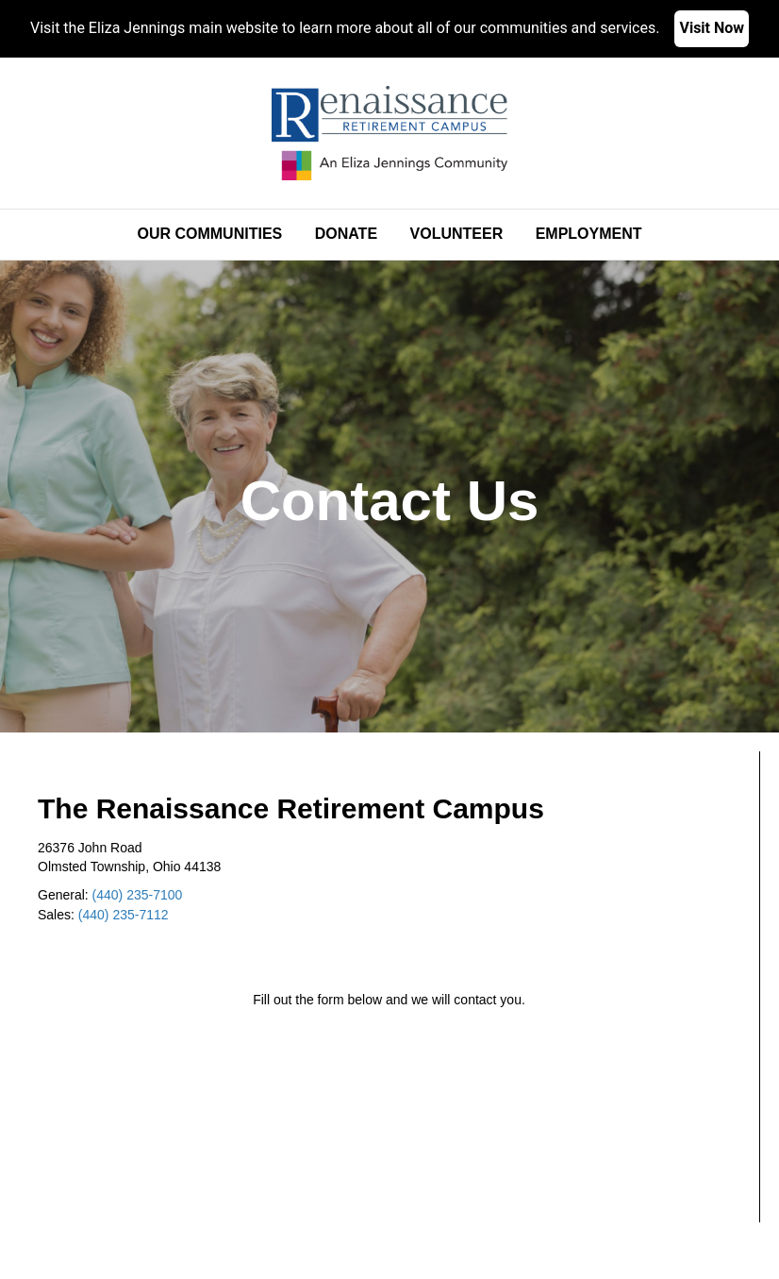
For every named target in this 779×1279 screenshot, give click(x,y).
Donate (346, 234)
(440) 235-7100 (137, 894)
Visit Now (711, 28)
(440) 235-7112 (123, 914)
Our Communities (209, 234)
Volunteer (457, 234)
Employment (589, 234)
